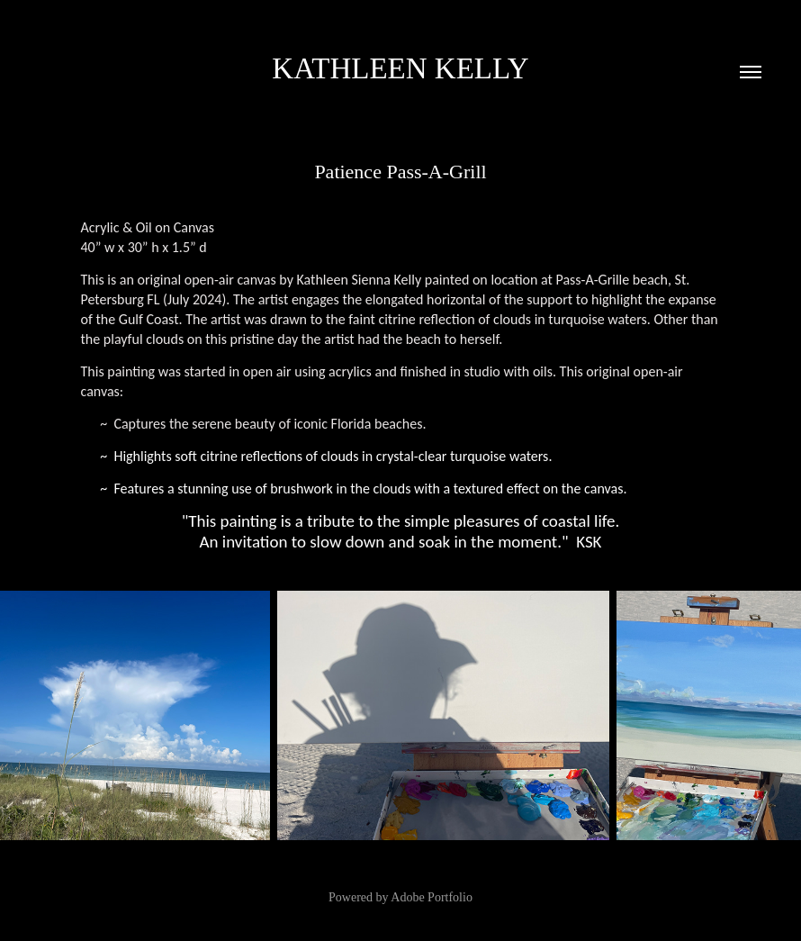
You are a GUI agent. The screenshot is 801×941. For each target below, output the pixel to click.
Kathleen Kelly (400, 68)
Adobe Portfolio (431, 897)
